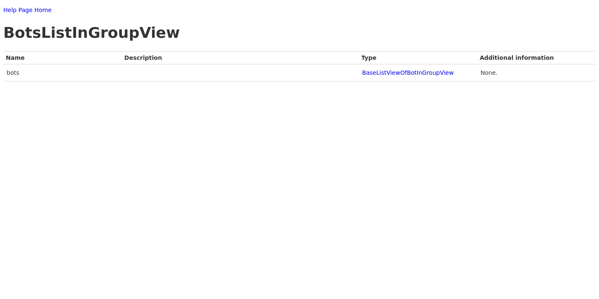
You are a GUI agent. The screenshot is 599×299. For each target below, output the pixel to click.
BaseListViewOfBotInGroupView (407, 72)
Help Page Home (27, 10)
